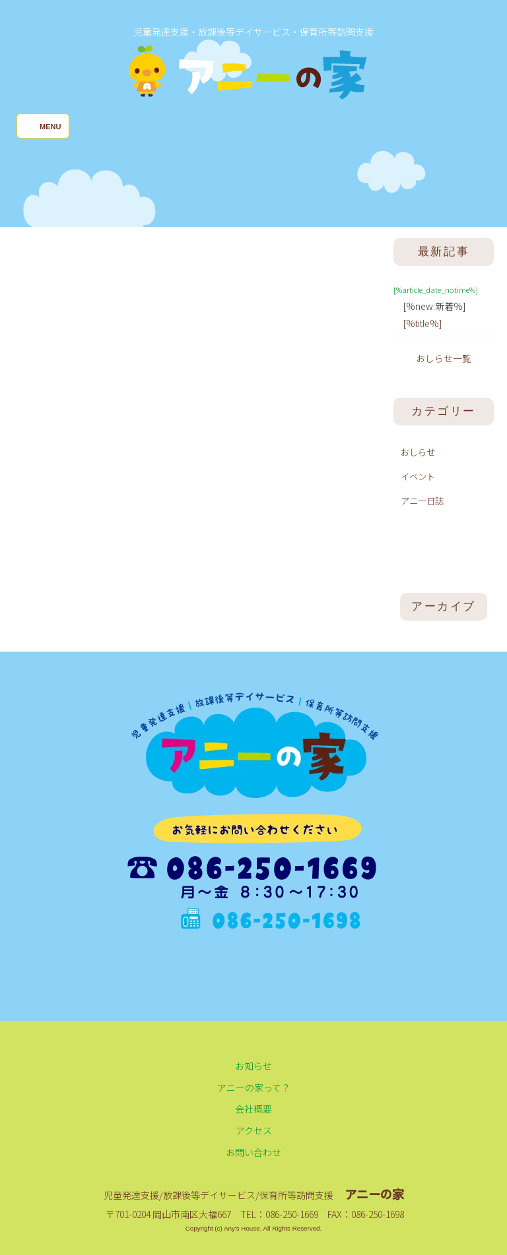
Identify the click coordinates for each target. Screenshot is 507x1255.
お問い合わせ (253, 1152)
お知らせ (253, 1065)
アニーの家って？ (253, 1087)
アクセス (254, 1130)
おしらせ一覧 (443, 358)
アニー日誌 (422, 500)
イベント (418, 476)
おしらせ (418, 451)
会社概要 (253, 1108)
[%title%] (422, 323)
